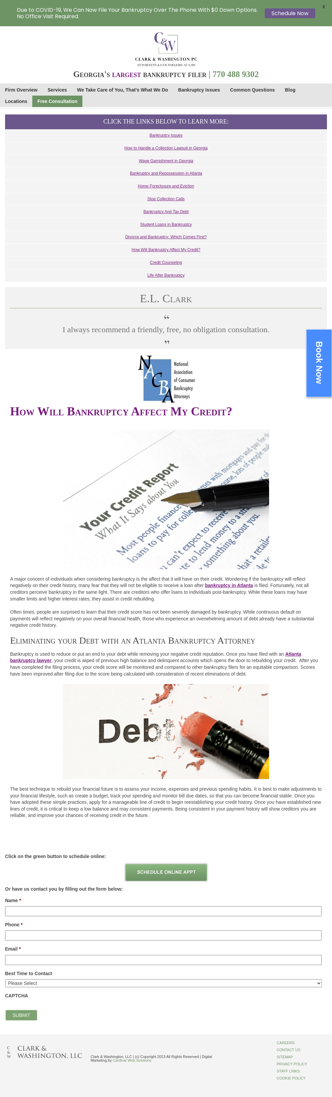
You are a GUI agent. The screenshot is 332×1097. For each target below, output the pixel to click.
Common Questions (252, 90)
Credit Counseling (166, 262)
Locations (16, 101)
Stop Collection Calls (166, 199)
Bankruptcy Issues (199, 90)
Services (57, 90)
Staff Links (288, 1071)
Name (13, 900)
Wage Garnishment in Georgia (166, 161)
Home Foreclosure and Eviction (166, 186)
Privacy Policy (291, 1064)
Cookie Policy (290, 1078)
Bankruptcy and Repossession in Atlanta (166, 173)
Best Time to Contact (28, 973)
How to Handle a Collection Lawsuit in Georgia (166, 148)
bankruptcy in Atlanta (229, 585)
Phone (14, 924)
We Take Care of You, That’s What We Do (122, 90)
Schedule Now (289, 13)
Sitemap (284, 1057)
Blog (290, 90)
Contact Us (288, 1050)
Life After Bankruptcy (166, 275)
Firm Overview (21, 90)
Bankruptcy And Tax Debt (166, 211)
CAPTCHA (16, 995)
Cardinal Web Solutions (132, 1060)
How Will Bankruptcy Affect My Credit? (166, 249)
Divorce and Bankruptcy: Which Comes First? (166, 237)
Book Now (319, 362)
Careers (285, 1043)
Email (13, 949)
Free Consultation (57, 101)
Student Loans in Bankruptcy (166, 224)
